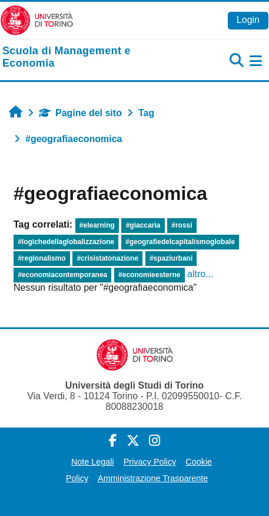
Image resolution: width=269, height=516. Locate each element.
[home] (89, 57)
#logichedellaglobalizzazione (66, 242)
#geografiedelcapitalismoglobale (180, 242)
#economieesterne (149, 275)
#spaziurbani (171, 258)
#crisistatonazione (107, 258)
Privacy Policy (150, 461)
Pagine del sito (80, 113)
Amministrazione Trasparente (153, 478)
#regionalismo (41, 258)
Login (248, 20)
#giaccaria (143, 225)
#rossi (181, 225)
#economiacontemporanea (62, 275)
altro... (200, 274)
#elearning (97, 225)
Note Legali (92, 461)
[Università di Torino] (37, 20)
